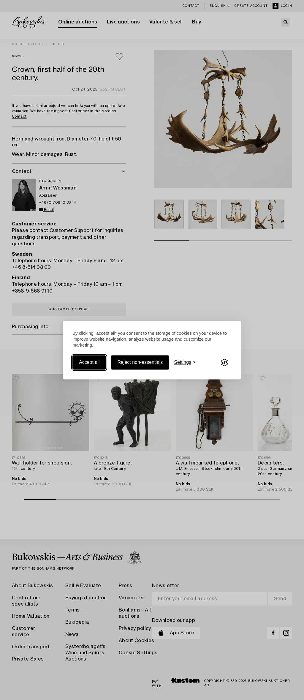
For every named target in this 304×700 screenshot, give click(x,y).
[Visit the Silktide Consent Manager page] (224, 362)
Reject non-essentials (140, 362)
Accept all (89, 362)
